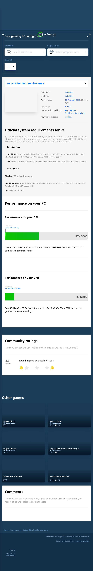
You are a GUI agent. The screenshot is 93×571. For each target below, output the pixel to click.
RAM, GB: (8, 60)
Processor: (8, 45)
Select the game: (85, 83)
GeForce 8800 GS (12, 228)
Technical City (46, 34)
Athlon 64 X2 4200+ (13, 288)
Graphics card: (53, 45)
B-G (12, 550)
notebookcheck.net (82, 541)
